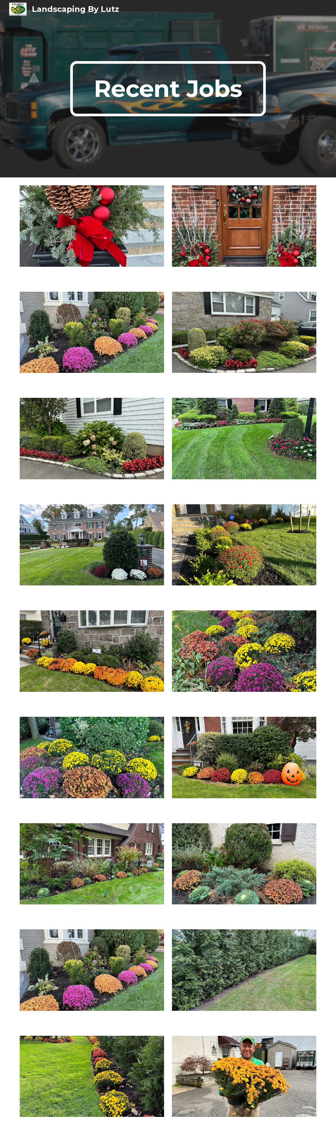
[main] (167, 88)
